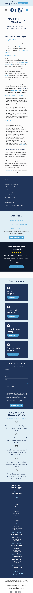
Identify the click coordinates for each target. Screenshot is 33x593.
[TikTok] (19, 574)
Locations (16, 511)
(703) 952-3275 (16, 534)
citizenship (21, 64)
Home (16, 500)
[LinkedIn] (16, 574)
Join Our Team (16, 513)
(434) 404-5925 (16, 567)
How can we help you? (9, 386)
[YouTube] (22, 574)
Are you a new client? (9, 383)
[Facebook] (11, 574)
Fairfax (6, 75)
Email (6, 379)
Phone (6, 376)
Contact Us (16, 520)
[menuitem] (16, 184)
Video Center (16, 518)
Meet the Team (16, 509)
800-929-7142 (17, 494)
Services (17, 504)
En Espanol (16, 507)
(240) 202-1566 (16, 545)
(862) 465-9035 (16, 556)
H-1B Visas (22, 144)
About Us (16, 502)
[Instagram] (13, 574)
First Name (7, 369)
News (16, 515)
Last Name (7, 373)
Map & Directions (16, 532)
